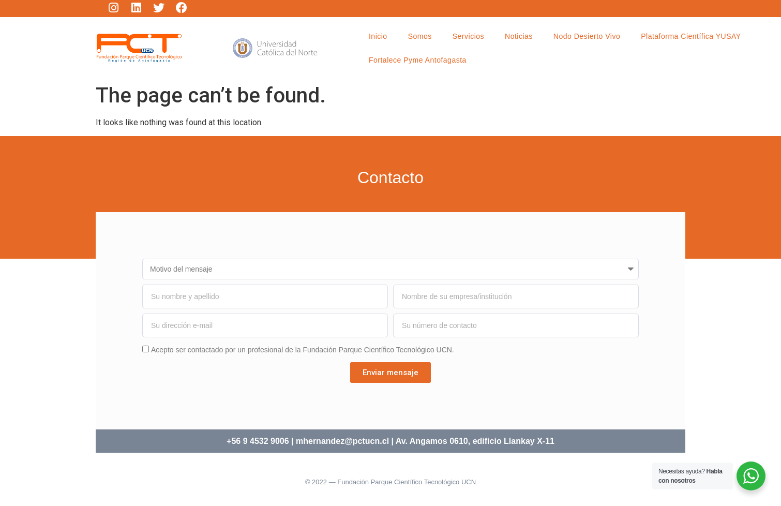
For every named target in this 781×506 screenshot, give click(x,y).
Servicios (468, 36)
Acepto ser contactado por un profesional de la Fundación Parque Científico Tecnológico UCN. (302, 350)
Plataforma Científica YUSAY (691, 36)
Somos (420, 36)
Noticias (519, 36)
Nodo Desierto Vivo (586, 36)
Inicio (378, 36)
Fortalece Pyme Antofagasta (418, 60)
